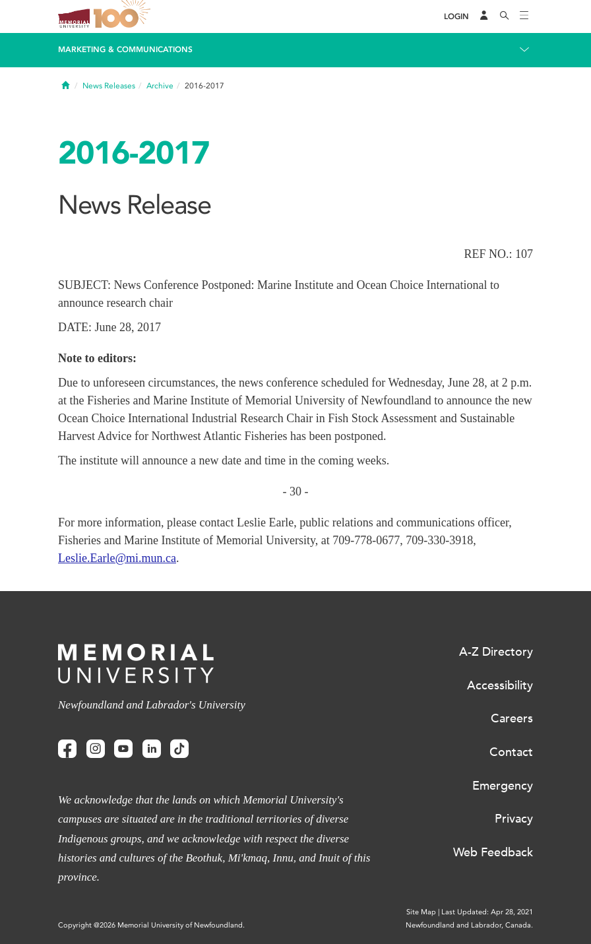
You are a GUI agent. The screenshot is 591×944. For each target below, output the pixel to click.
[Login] (456, 17)
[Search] (504, 16)
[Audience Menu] (484, 16)
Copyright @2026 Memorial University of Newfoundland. (151, 925)
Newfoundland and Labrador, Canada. (469, 925)
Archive (159, 85)
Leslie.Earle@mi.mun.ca (117, 558)
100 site (124, 16)
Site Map (421, 912)
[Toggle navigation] (524, 16)
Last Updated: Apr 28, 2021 (487, 912)
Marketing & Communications (125, 49)
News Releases (108, 85)
